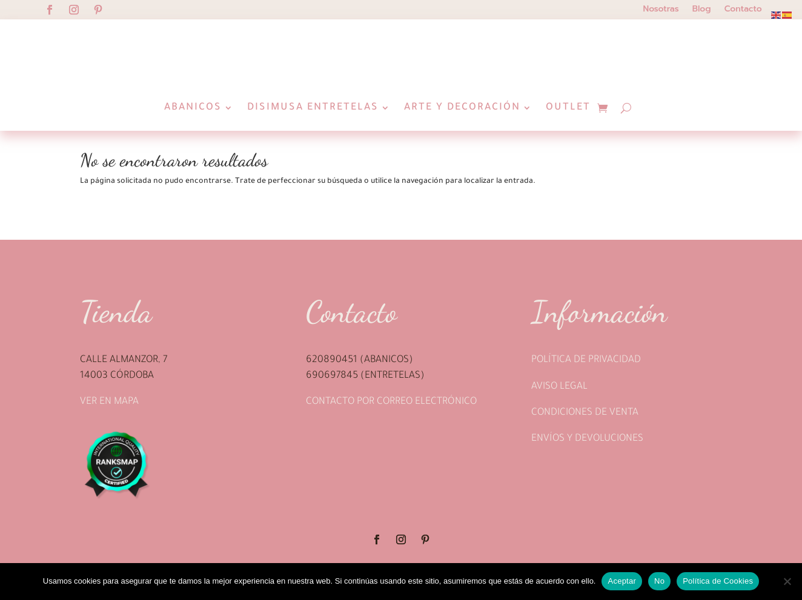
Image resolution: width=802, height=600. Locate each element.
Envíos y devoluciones (587, 468)
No (659, 580)
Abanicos (193, 107)
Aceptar (622, 580)
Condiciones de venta (584, 442)
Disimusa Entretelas (313, 107)
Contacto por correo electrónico (391, 431)
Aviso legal (559, 415)
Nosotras (660, 10)
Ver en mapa (109, 431)
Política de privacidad (586, 389)
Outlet (568, 107)
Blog (701, 10)
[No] (787, 581)
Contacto (743, 10)
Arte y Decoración (462, 107)
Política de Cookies (718, 580)
